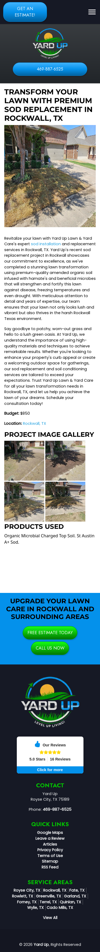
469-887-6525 (50, 69)
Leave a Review (50, 838)
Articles (50, 844)
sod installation (46, 244)
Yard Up (41, 944)
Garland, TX (75, 896)
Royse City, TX (27, 890)
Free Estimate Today (50, 633)
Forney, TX (27, 902)
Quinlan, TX (70, 902)
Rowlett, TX (22, 896)
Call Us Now (50, 648)
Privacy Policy (50, 850)
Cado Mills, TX (60, 907)
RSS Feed (50, 867)
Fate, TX (77, 890)
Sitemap (50, 861)
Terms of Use (50, 855)
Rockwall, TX (34, 423)
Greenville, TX (48, 896)
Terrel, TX (48, 902)
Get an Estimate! (25, 12)
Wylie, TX (35, 907)
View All (50, 917)
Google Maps (50, 832)
